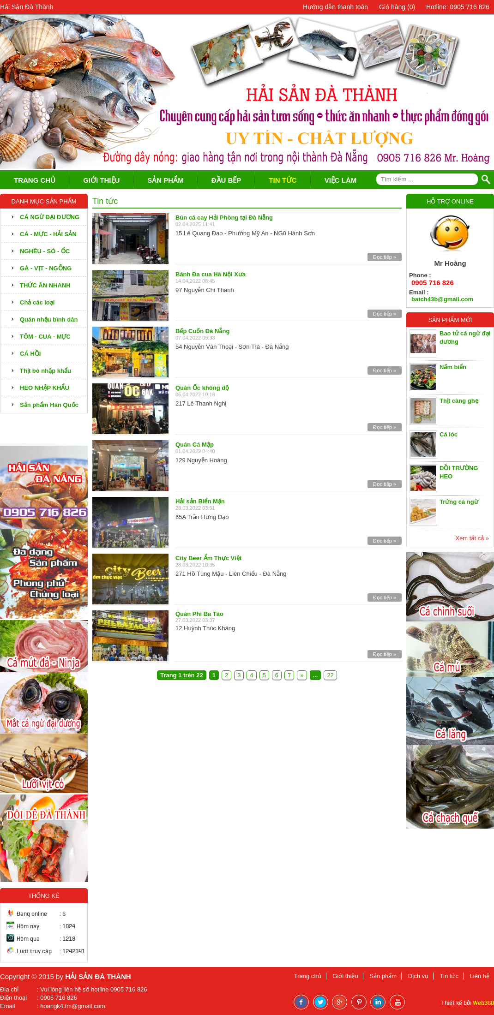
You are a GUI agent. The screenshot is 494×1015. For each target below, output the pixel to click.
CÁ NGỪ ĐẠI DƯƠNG (49, 217)
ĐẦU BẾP (226, 180)
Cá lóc (449, 434)
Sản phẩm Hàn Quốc (49, 404)
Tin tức (449, 976)
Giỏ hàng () (397, 7)
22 (330, 675)
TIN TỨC (282, 180)
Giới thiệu (345, 976)
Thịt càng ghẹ (459, 400)
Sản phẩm (383, 976)
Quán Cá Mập (194, 444)
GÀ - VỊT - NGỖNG (46, 268)
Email (7, 1006)
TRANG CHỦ (34, 180)
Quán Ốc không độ (202, 387)
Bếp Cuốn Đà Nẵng (202, 331)
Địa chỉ (9, 989)
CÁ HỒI (30, 353)
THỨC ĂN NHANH (45, 285)
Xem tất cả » (472, 538)
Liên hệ (479, 976)
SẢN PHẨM (165, 180)
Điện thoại (13, 997)
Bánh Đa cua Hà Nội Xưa (210, 274)
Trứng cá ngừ (459, 501)
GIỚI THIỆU (101, 180)
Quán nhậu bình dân (49, 319)
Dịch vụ (418, 976)
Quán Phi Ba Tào (199, 613)
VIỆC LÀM (341, 180)
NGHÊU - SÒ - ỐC (45, 251)
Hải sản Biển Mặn (200, 501)
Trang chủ (307, 976)
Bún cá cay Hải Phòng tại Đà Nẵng (224, 217)
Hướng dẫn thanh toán (335, 7)
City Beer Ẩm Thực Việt (208, 558)
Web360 (483, 1002)
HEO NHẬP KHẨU (44, 387)
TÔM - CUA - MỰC (45, 336)
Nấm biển (453, 367)
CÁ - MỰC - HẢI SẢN (48, 234)
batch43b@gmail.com (442, 299)
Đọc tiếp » (384, 257)
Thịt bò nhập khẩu (45, 370)
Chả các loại (37, 302)
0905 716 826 (432, 283)
